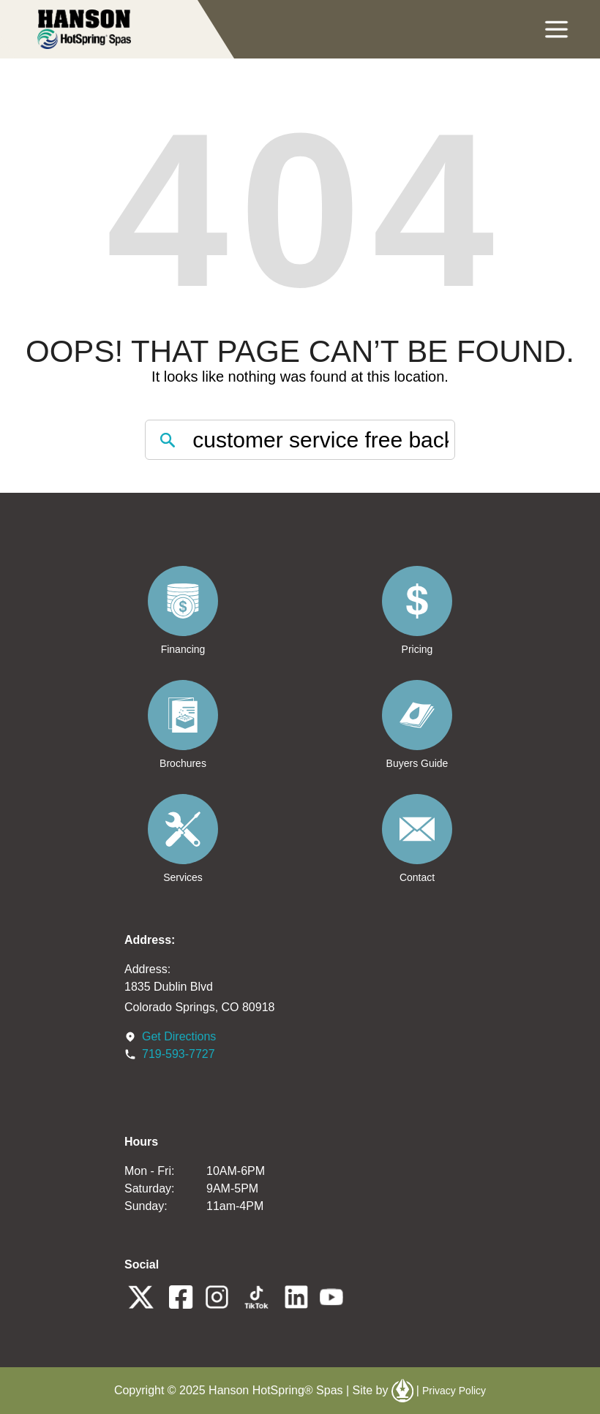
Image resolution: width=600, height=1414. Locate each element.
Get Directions (179, 1036)
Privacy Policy (454, 1390)
